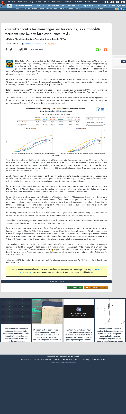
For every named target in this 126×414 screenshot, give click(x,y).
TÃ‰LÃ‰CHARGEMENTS (55, 9)
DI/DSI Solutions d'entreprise (23, 6)
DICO (92, 9)
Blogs (38, 2)
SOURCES (69, 9)
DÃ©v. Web (71, 6)
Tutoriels (22, 2)
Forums (11, 2)
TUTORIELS (17, 9)
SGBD (98, 6)
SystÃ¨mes (121, 6)
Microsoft (55, 6)
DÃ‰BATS (78, 9)
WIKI (86, 9)
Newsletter (56, 2)
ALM (48, 6)
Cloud (38, 6)
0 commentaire (50, 52)
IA (43, 6)
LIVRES (41, 9)
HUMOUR (99, 9)
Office (104, 6)
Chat (46, 2)
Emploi (68, 2)
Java (62, 6)
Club (95, 2)
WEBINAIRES (32, 9)
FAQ (31, 2)
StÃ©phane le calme (33, 52)
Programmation (88, 6)
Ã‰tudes (78, 2)
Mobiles (112, 6)
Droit (87, 2)
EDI (78, 6)
